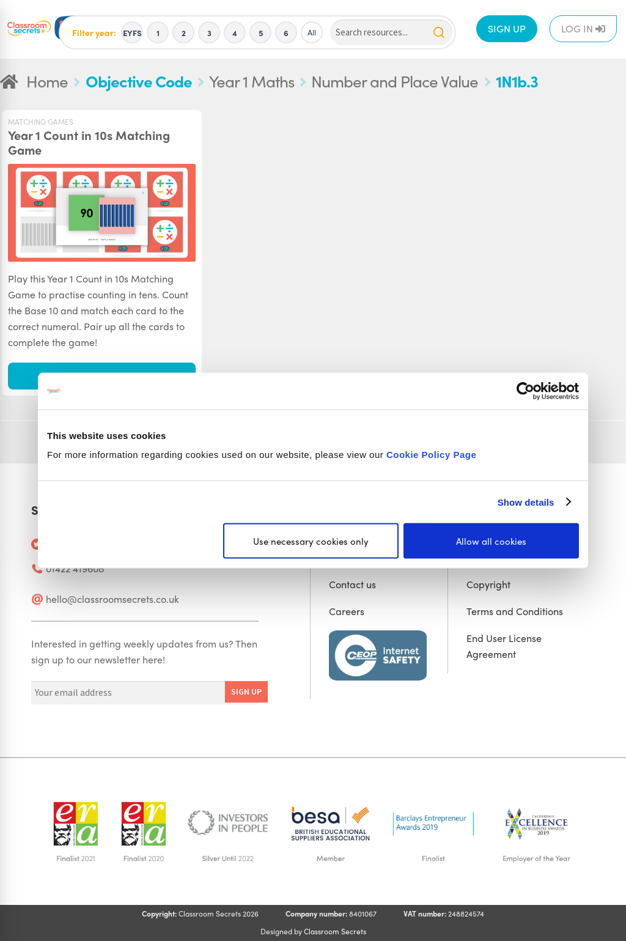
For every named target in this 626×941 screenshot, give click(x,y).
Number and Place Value (394, 80)
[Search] (391, 33)
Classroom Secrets (335, 931)
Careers (346, 611)
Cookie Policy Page (431, 454)
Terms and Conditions (514, 611)
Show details (526, 501)
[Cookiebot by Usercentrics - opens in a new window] (525, 391)
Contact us (352, 584)
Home (47, 80)
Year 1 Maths (251, 80)
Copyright (488, 584)
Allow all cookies (491, 541)
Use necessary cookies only (311, 541)
